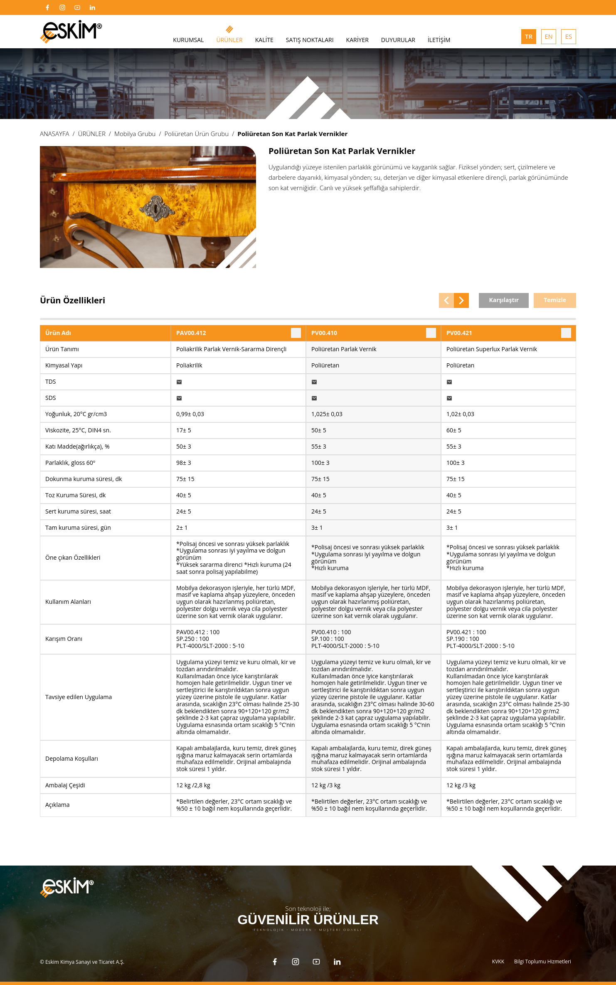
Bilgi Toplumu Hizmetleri (542, 961)
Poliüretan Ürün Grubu (197, 133)
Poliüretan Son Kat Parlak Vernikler (292, 133)
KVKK (498, 961)
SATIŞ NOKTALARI (310, 40)
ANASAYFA (54, 133)
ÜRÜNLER (229, 40)
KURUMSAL (188, 40)
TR (528, 36)
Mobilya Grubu (135, 133)
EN (549, 36)
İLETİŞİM (439, 40)
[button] (446, 300)
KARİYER (357, 40)
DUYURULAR (398, 40)
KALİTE (264, 40)
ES (568, 36)
